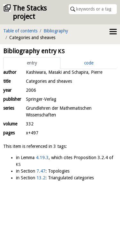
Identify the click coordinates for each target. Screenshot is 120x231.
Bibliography (56, 30)
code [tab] (88, 62)
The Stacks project (30, 12)
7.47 (40, 171)
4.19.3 (42, 157)
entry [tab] (32, 62)
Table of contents (20, 30)
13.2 (40, 177)
